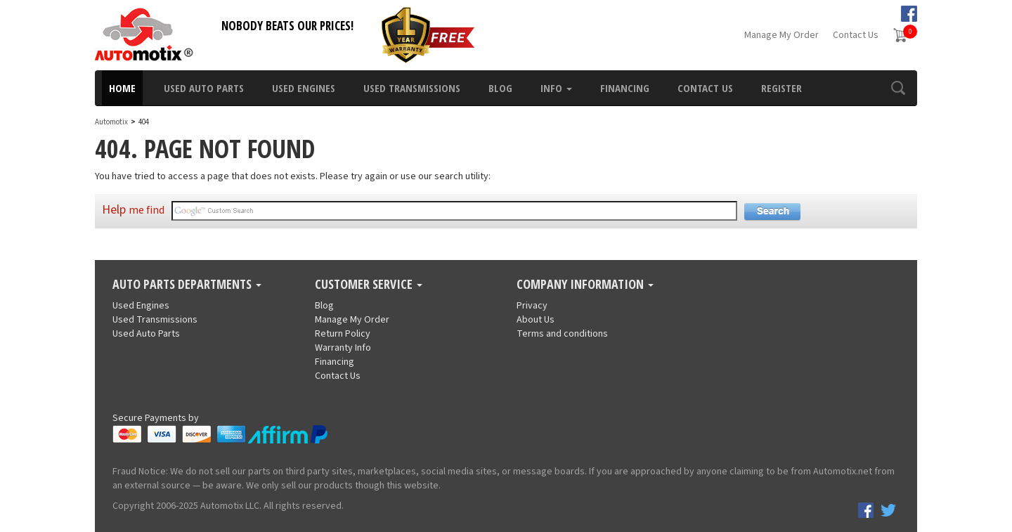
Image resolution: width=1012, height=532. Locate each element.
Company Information (585, 285)
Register (781, 88)
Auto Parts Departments (186, 285)
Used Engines (303, 88)
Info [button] (556, 88)
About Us (535, 320)
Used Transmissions (411, 88)
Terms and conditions (562, 334)
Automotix (111, 122)
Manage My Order (781, 35)
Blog (500, 88)
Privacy (532, 306)
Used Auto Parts (204, 88)
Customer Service (368, 285)
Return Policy (342, 334)
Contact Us (855, 35)
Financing (624, 88)
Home (122, 88)
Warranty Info (343, 348)
